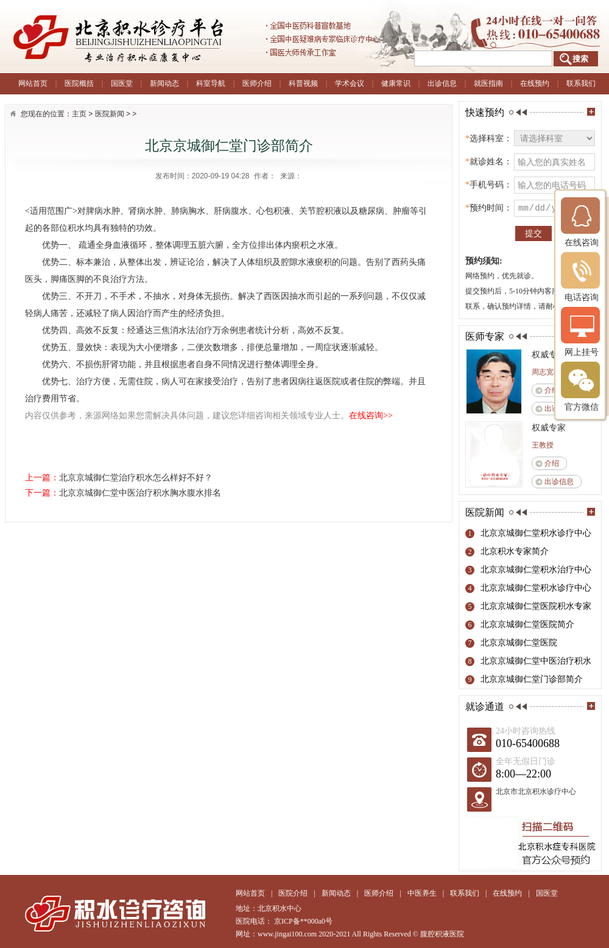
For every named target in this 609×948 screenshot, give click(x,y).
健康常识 (395, 83)
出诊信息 (442, 83)
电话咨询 (581, 276)
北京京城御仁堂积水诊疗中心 (536, 533)
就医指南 (488, 83)
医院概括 (79, 83)
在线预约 (534, 83)
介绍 (551, 390)
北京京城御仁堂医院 (519, 642)
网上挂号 (581, 331)
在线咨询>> (371, 415)
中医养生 (422, 893)
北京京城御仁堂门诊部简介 (532, 679)
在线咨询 (581, 222)
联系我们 (581, 83)
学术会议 (349, 83)
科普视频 (303, 83)
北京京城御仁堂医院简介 (527, 624)
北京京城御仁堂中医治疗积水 (536, 660)
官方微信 (581, 386)
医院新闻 (109, 114)
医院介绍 (293, 893)
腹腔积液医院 (442, 934)
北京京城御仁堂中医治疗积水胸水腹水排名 (140, 492)
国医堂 (122, 83)
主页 (79, 114)
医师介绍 (257, 83)
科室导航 (210, 83)
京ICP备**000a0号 (303, 921)
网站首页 (33, 83)
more (591, 112)
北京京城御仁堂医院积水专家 (536, 606)
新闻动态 (164, 83)
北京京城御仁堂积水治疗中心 (536, 569)
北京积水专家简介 (515, 551)
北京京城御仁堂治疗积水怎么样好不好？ (136, 477)
